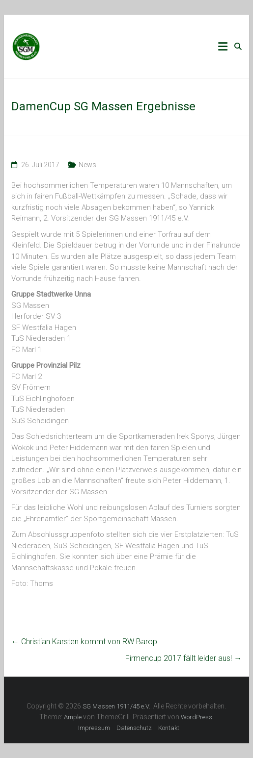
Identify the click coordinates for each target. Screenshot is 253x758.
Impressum (94, 728)
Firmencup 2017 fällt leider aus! (183, 658)
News (87, 165)
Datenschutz (134, 728)
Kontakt (168, 728)
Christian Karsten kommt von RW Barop (84, 641)
